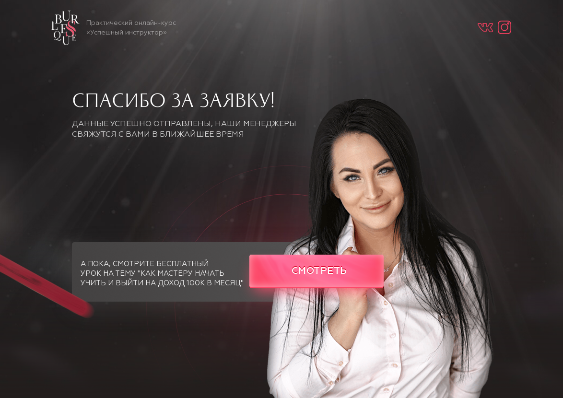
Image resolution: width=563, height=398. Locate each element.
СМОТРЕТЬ (319, 271)
